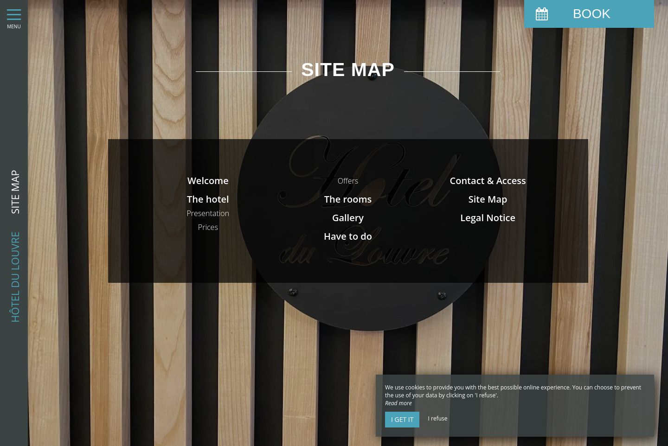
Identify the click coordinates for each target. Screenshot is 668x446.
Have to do (348, 236)
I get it (402, 419)
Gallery (348, 217)
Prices (208, 227)
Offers (348, 181)
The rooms (348, 199)
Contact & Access (488, 180)
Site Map (488, 199)
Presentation (207, 213)
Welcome (208, 180)
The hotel (208, 199)
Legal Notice (487, 217)
